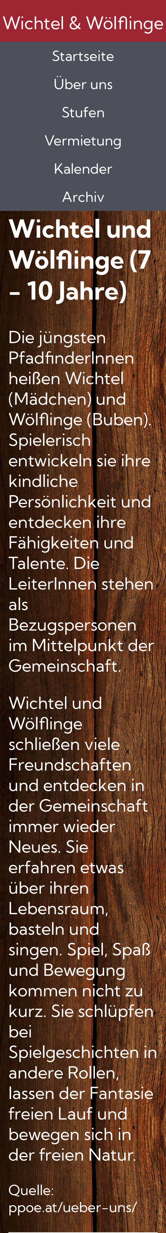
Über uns (83, 84)
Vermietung (83, 140)
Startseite (83, 55)
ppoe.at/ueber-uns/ (72, 1207)
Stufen (83, 112)
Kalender (83, 168)
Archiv (83, 196)
